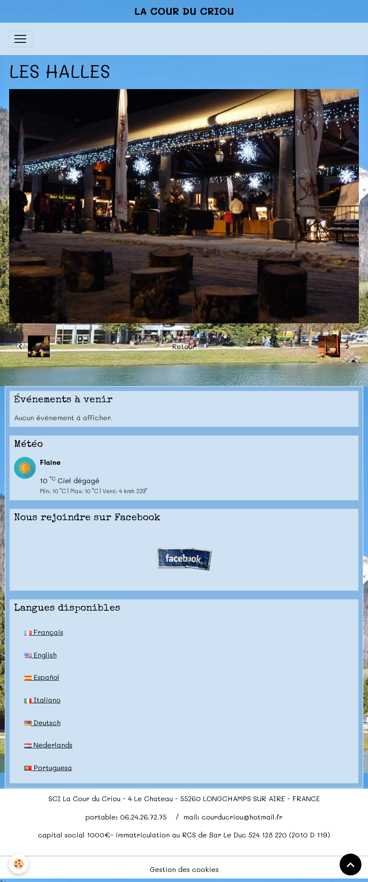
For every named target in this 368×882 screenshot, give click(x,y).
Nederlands (48, 744)
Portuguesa (48, 767)
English (40, 654)
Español (41, 676)
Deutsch (42, 722)
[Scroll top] (350, 864)
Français (43, 631)
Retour (184, 346)
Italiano (42, 699)
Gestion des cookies (184, 869)
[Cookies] (18, 864)
